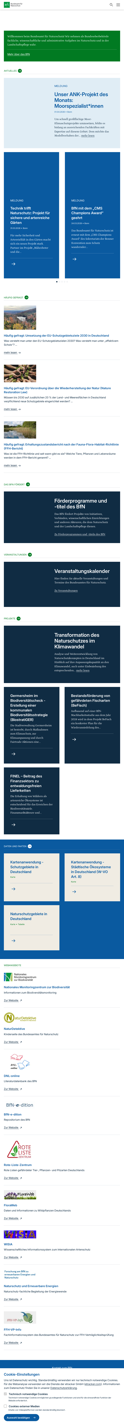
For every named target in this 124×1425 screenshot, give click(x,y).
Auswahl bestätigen (21, 1418)
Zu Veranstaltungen (66, 590)
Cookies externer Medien (24, 1406)
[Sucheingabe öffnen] (110, 4)
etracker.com (93, 1384)
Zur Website (13, 1000)
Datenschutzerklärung (63, 1388)
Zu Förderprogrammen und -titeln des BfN (79, 534)
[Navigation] (117, 4)
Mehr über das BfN (18, 54)
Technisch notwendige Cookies (28, 1394)
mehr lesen (12, 352)
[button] (62, 281)
